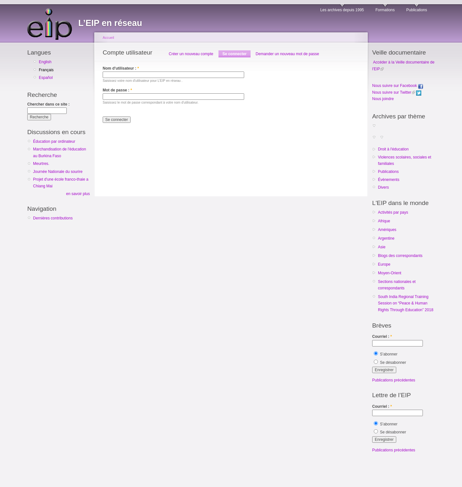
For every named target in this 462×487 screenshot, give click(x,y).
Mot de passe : (117, 90)
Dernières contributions (53, 218)
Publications (416, 10)
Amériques (387, 229)
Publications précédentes (393, 380)
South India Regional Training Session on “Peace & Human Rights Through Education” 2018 (405, 303)
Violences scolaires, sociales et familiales (404, 160)
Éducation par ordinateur (54, 141)
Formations (385, 10)
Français (46, 70)
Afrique (384, 221)
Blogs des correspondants (400, 255)
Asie (381, 247)
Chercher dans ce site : (48, 104)
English (45, 62)
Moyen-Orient (389, 273)
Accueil (108, 37)
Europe (384, 264)
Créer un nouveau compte (191, 54)
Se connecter (234, 54)
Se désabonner (390, 362)
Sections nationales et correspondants (396, 284)
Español (46, 77)
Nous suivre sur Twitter (391, 92)
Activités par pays (393, 212)
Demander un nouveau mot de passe (287, 54)
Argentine (386, 238)
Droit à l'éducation (393, 149)
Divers (383, 187)
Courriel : (382, 336)
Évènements (388, 179)
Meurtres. (41, 163)
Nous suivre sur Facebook (397, 85)
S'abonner (386, 354)
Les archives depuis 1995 (342, 10)
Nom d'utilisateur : (121, 68)
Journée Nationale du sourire (57, 171)
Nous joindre (383, 99)
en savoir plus (78, 194)
